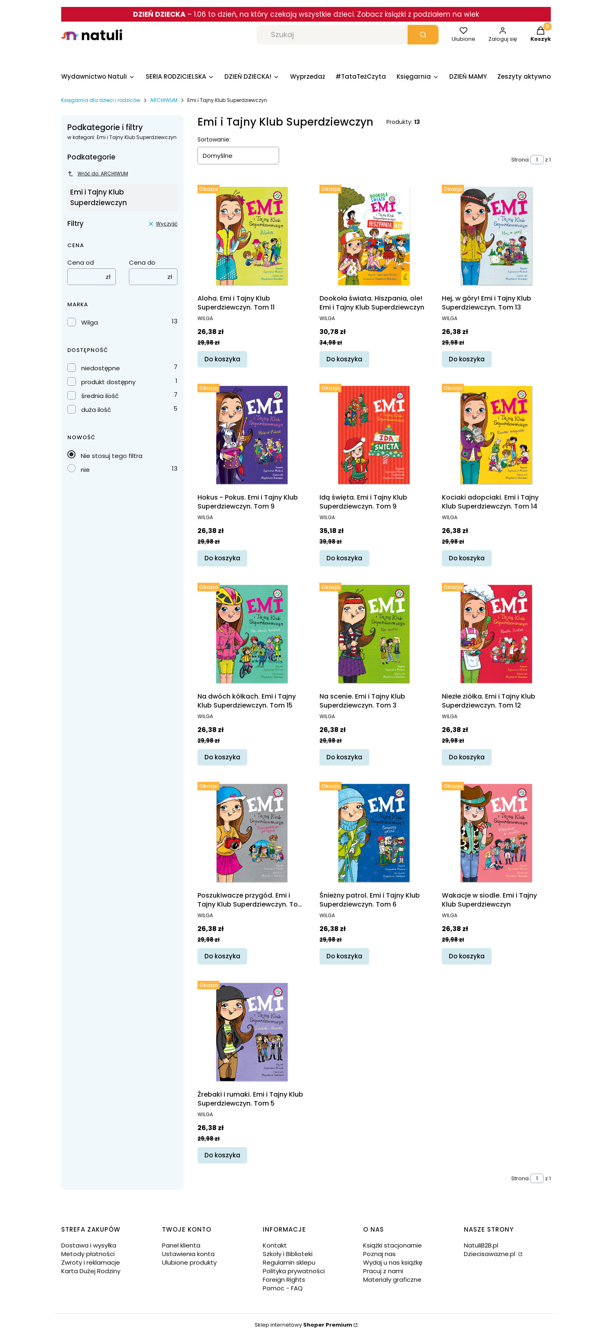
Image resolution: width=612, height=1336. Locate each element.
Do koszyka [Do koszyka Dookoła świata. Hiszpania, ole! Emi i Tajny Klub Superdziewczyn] (344, 359)
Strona (520, 160)
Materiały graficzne (392, 1279)
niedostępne (100, 368)
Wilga (89, 322)
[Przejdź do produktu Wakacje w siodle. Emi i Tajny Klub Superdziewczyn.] (496, 833)
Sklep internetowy (303, 1325)
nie (85, 469)
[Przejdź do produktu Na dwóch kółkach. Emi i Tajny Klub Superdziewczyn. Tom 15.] (251, 634)
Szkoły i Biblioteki (288, 1254)
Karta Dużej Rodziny (90, 1271)
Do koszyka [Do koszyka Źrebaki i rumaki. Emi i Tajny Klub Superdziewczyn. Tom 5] (222, 1155)
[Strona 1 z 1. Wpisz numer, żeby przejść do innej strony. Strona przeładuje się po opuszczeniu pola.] (536, 159)
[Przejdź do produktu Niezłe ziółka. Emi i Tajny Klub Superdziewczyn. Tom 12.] (496, 634)
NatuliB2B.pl (481, 1245)
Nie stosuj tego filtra (111, 455)
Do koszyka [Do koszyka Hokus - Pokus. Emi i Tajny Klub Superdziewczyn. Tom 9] (222, 558)
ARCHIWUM (163, 100)
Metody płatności (88, 1254)
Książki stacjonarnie (392, 1245)
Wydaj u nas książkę (392, 1262)
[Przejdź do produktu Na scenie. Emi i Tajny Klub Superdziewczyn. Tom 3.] (373, 634)
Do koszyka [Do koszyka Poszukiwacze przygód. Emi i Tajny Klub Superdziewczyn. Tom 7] (222, 956)
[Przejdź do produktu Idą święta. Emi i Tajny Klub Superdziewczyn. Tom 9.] (373, 434)
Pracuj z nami (383, 1271)
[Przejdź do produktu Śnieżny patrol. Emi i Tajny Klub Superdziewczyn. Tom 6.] (373, 833)
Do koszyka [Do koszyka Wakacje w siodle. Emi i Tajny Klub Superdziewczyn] (467, 956)
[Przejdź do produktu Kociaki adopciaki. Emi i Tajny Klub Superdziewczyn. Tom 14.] (496, 434)
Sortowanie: (214, 139)
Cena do (142, 262)
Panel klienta (181, 1245)
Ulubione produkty (189, 1262)
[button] (423, 34)
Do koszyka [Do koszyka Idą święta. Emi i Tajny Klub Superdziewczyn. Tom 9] (344, 558)
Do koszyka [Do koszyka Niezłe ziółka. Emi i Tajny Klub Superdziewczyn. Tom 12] (467, 757)
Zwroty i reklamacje (90, 1262)
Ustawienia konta (188, 1254)
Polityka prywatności (294, 1271)
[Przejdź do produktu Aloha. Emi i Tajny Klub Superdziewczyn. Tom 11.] (251, 235)
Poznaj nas (379, 1254)
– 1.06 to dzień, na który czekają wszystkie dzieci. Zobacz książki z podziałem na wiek (306, 14)
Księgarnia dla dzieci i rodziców (100, 100)
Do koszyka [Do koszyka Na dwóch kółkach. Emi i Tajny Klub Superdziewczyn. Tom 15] (222, 757)
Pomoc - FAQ (283, 1288)
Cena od (80, 262)
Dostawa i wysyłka (88, 1245)
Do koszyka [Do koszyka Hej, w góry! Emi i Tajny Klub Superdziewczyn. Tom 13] (467, 359)
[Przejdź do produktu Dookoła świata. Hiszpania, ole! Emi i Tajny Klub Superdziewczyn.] (373, 235)
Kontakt (275, 1245)
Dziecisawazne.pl (490, 1254)
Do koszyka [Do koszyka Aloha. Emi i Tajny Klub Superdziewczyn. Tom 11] (222, 359)
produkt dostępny (108, 382)
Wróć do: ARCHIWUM (97, 173)
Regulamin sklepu (289, 1262)
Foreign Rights (284, 1279)
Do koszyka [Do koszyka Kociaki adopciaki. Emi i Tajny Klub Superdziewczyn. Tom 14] (467, 558)
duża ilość (96, 409)
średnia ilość (100, 396)
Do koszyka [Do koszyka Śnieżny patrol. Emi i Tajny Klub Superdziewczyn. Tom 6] (344, 956)
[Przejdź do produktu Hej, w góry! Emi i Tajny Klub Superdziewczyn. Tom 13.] (496, 235)
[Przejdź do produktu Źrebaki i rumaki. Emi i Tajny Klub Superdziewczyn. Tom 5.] (251, 1032)
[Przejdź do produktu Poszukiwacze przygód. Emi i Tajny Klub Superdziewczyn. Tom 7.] (251, 833)
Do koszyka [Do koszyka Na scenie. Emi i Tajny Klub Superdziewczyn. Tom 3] (344, 757)
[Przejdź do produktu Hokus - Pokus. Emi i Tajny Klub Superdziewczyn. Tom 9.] (251, 434)
